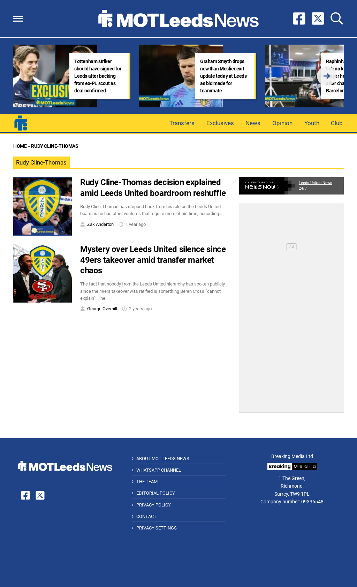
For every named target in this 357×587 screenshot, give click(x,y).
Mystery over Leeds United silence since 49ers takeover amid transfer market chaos (153, 259)
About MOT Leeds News (162, 458)
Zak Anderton (100, 224)
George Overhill (102, 308)
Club (337, 123)
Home (19, 146)
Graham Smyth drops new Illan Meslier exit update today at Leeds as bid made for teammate (223, 76)
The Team (147, 481)
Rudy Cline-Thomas (54, 146)
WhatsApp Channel (158, 470)
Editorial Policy (155, 493)
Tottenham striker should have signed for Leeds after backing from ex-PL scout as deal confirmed (97, 76)
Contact (146, 516)
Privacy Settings (156, 528)
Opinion (282, 123)
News (252, 123)
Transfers (182, 123)
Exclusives (220, 123)
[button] (18, 19)
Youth (311, 123)
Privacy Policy (153, 505)
